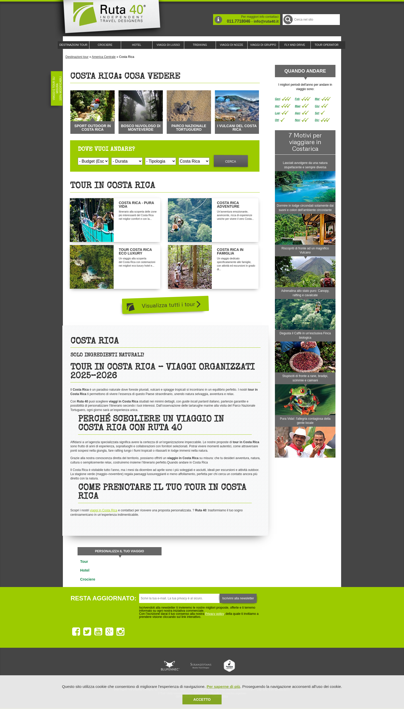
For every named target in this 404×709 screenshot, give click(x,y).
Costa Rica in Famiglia (230, 251)
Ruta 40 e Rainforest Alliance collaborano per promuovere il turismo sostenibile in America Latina (172, 666)
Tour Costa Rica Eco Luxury (135, 251)
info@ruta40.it (266, 21)
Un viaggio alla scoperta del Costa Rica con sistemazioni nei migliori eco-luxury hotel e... (137, 262)
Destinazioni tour (76, 57)
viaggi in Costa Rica (103, 510)
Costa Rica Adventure (228, 204)
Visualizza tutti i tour (171, 304)
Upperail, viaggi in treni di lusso (230, 666)
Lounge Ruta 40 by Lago (259, 666)
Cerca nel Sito (288, 19)
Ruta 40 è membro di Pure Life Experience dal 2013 (201, 666)
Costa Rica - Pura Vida (136, 204)
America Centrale (104, 57)
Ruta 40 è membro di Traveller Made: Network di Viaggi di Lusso (143, 666)
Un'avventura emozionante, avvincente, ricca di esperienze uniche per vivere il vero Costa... (235, 215)
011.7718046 (238, 21)
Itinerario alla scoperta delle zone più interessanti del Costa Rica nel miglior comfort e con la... (138, 215)
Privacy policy (214, 614)
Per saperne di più (223, 686)
